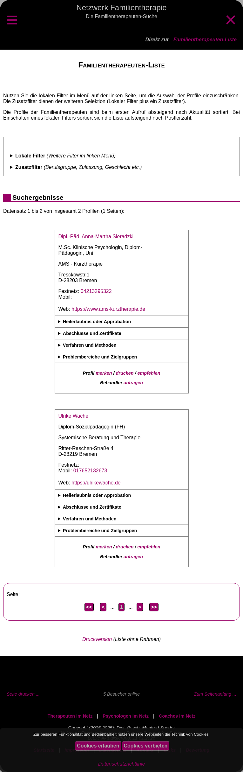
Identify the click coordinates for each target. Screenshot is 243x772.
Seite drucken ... (23, 694)
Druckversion (97, 639)
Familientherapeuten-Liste (205, 39)
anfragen (133, 382)
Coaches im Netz (177, 716)
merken (104, 373)
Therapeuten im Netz (70, 716)
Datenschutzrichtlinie (121, 764)
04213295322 (96, 291)
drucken (125, 373)
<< (89, 607)
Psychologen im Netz (126, 716)
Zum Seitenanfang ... (215, 694)
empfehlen (149, 373)
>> (154, 607)
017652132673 (90, 470)
